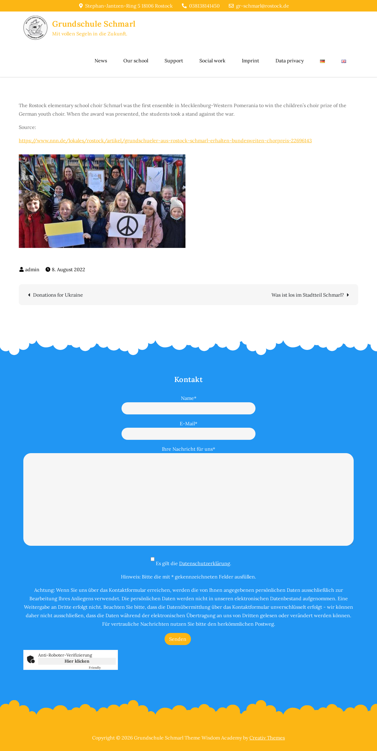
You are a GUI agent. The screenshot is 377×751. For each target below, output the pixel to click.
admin (32, 269)
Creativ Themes (267, 738)
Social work (212, 61)
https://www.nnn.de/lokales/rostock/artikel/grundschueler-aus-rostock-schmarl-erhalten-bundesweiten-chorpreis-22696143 (165, 140)
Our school (135, 61)
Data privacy (289, 61)
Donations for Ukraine (58, 295)
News (101, 61)
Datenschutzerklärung (204, 563)
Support (174, 61)
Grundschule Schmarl (93, 24)
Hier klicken (77, 661)
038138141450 (201, 6)
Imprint (250, 61)
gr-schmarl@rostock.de (259, 6)
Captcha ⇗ (102, 668)
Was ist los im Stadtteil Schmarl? (308, 295)
